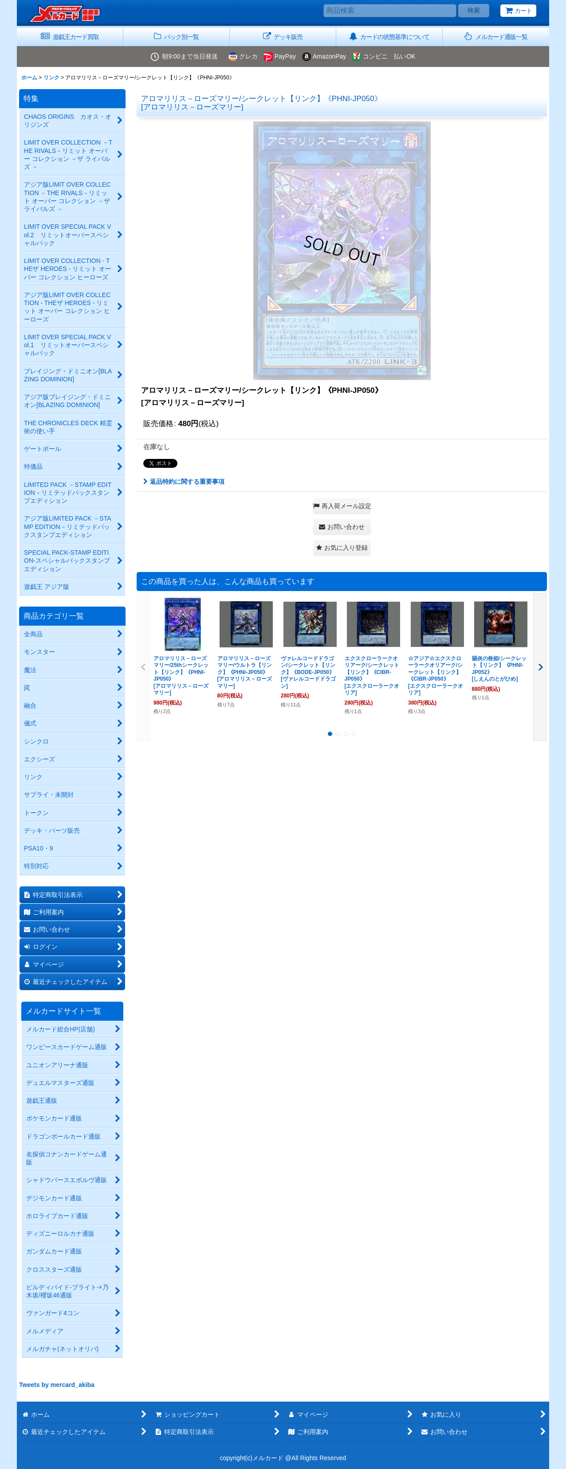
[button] (496, 37)
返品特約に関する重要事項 (183, 481)
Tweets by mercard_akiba (56, 1384)
